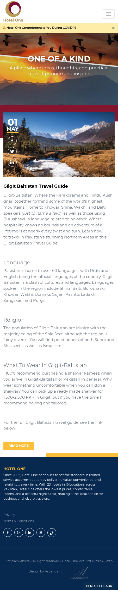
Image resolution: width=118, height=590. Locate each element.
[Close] (113, 29)
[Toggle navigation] (108, 13)
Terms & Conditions (18, 520)
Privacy (9, 514)
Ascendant (53, 571)
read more (19, 445)
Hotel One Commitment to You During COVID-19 (41, 27)
